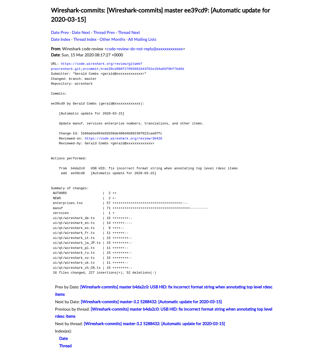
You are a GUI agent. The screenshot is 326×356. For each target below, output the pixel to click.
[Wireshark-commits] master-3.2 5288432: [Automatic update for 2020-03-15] (151, 302)
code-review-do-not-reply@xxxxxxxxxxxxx (145, 49)
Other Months (112, 39)
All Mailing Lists (142, 39)
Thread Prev (104, 33)
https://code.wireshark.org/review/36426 (123, 138)
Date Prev (60, 33)
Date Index (60, 39)
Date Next (81, 33)
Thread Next (129, 33)
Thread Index (85, 39)
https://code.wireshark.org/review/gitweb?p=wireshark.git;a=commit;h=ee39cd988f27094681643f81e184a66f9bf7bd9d (117, 66)
